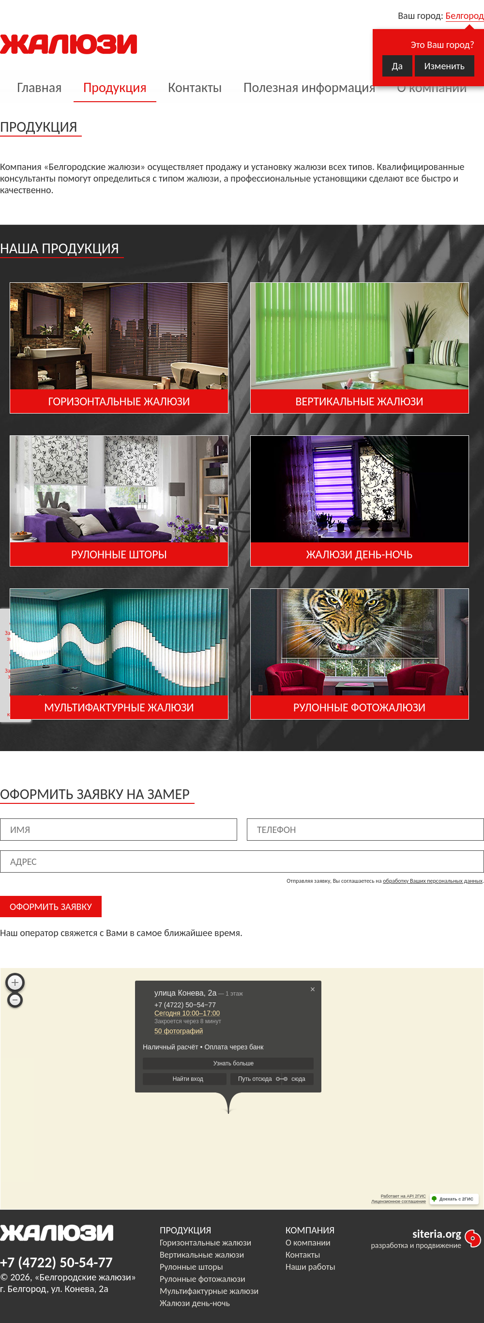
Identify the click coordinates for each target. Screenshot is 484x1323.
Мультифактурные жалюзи (209, 1291)
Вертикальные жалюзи (202, 1254)
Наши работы (310, 1266)
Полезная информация (309, 87)
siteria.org (436, 1234)
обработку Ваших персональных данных (433, 880)
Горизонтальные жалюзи (205, 1242)
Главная (39, 87)
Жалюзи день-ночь (195, 1303)
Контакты (195, 87)
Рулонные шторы (191, 1266)
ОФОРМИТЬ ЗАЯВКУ (51, 906)
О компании (432, 87)
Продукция (115, 87)
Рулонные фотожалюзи (202, 1279)
